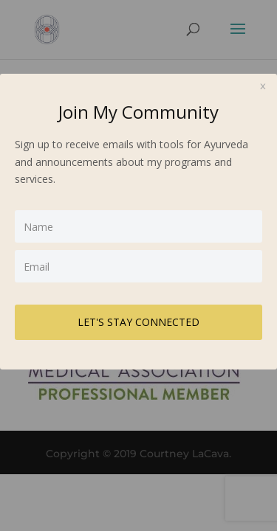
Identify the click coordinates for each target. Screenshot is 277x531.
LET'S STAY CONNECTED (138, 322)
